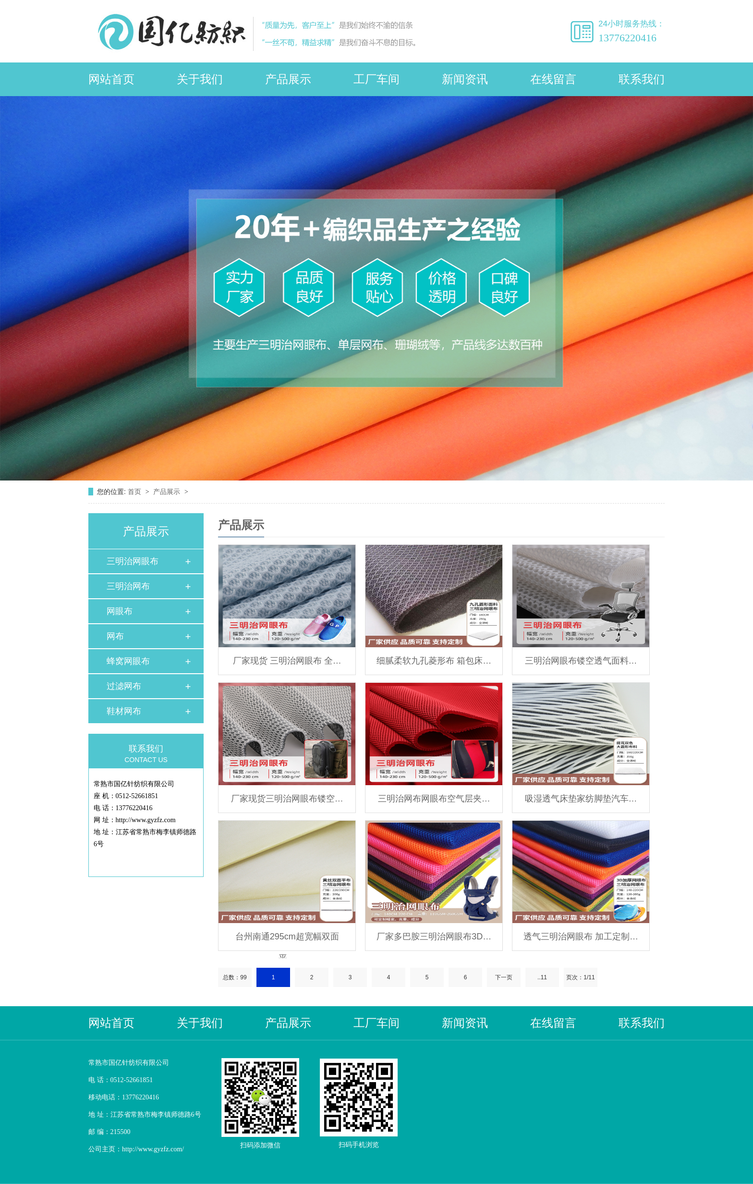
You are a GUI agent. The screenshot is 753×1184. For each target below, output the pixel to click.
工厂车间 (376, 79)
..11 (542, 977)
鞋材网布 (124, 711)
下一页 (503, 977)
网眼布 (120, 611)
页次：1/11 (580, 977)
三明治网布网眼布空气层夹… (434, 798)
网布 (115, 636)
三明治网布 (128, 586)
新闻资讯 (465, 79)
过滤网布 (124, 686)
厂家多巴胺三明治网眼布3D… (433, 936)
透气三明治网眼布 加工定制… (580, 936)
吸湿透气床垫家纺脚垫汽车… (581, 798)
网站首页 (111, 79)
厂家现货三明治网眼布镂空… (287, 798)
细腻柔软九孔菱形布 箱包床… (433, 661)
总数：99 (234, 977)
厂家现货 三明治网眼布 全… (287, 661)
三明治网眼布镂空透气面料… (581, 661)
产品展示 (288, 79)
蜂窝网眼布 (128, 661)
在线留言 (553, 79)
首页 (135, 491)
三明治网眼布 (132, 561)
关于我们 (200, 79)
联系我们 (642, 79)
